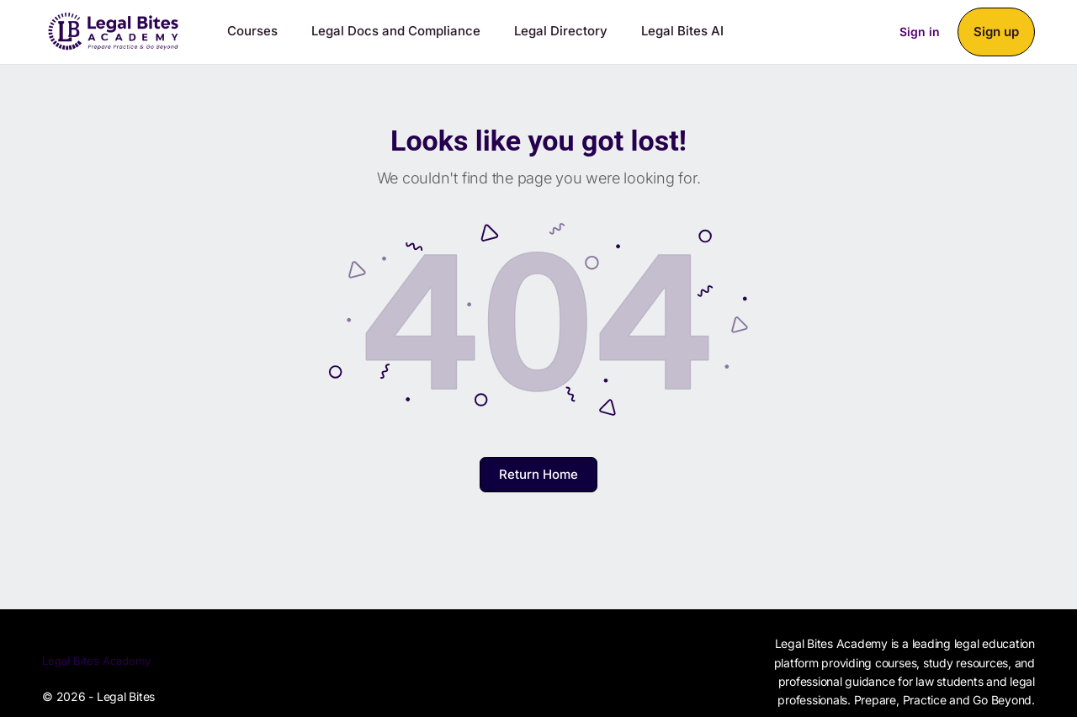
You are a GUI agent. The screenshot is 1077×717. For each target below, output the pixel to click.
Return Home (538, 474)
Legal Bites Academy (96, 660)
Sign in (919, 31)
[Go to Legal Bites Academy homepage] (113, 28)
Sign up (996, 32)
